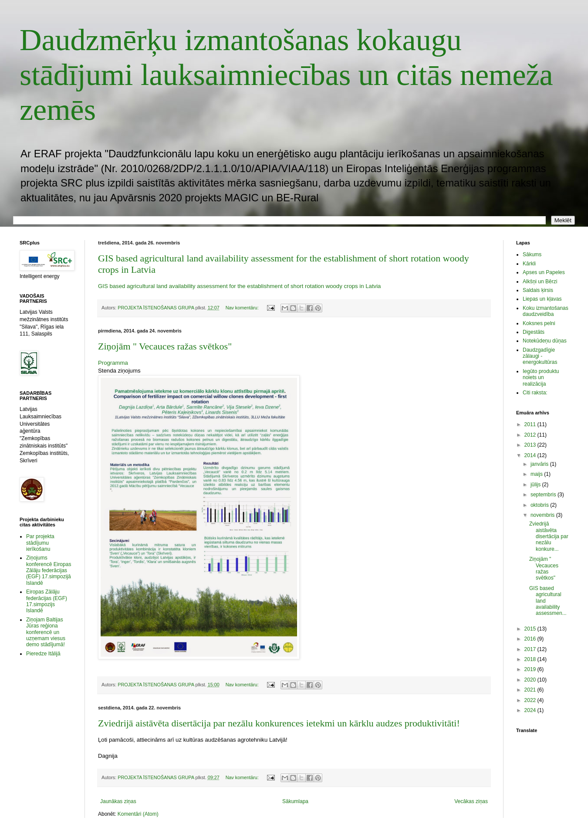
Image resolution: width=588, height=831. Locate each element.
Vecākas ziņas (471, 801)
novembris (543, 515)
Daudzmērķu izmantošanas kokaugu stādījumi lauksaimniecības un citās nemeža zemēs (286, 74)
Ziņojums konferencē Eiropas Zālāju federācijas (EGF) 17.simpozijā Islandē (48, 570)
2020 (530, 680)
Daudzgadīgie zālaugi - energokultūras (540, 356)
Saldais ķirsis (538, 290)
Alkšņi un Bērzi (540, 281)
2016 (530, 639)
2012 (530, 435)
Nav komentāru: (243, 307)
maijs (537, 474)
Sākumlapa (295, 801)
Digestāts (533, 332)
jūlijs (536, 485)
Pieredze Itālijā (43, 654)
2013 (530, 445)
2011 (530, 424)
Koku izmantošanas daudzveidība (545, 311)
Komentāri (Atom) (138, 814)
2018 (530, 659)
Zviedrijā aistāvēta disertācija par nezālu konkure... (548, 536)
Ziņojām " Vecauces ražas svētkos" (165, 346)
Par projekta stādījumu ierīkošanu (40, 542)
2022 (530, 700)
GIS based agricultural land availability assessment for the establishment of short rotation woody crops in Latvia (239, 286)
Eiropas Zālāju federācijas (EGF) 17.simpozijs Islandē (46, 601)
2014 (530, 455)
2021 (530, 690)
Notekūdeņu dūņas (545, 341)
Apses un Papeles (544, 272)
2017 (530, 649)
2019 (530, 669)
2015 (530, 629)
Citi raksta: (535, 393)
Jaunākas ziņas (118, 801)
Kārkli (529, 264)
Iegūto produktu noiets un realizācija (541, 377)
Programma (113, 363)
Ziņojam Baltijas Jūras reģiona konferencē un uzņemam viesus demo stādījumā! (45, 632)
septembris (544, 495)
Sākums (532, 254)
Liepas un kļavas (542, 299)
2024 (530, 710)
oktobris (540, 505)
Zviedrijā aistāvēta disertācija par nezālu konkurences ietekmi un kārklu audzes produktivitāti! (279, 723)
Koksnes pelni (539, 323)
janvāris (540, 464)
